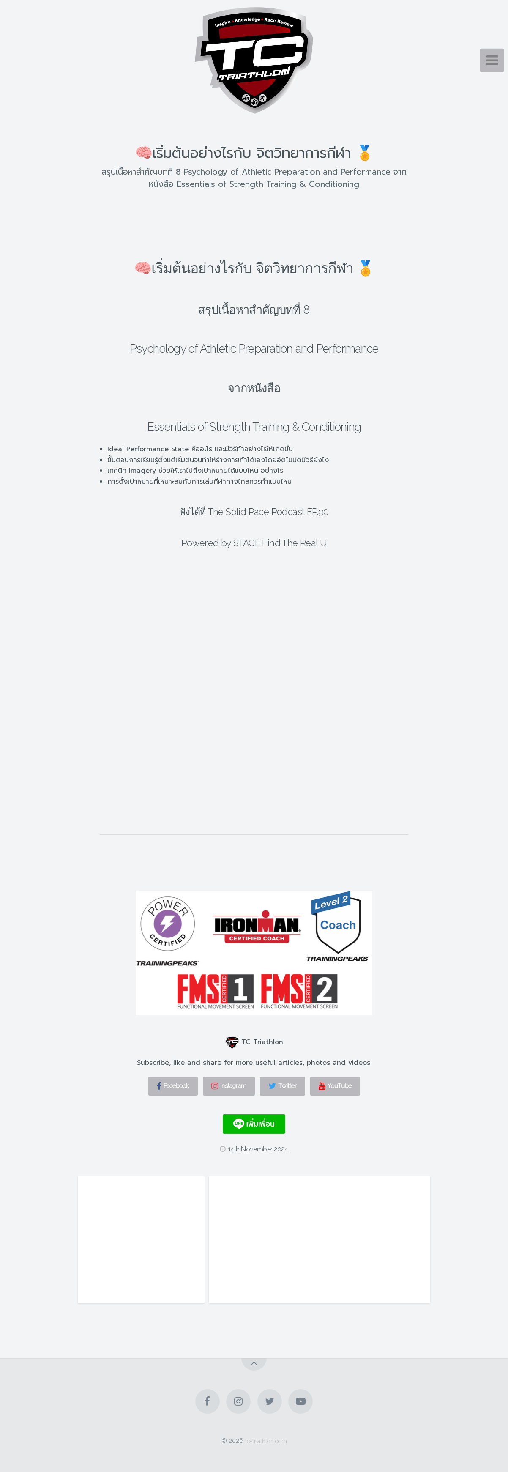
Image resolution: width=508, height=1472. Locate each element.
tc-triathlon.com (266, 1440)
